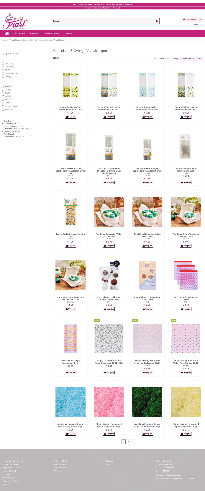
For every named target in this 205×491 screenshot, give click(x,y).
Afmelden (58, 471)
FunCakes (109, 239)
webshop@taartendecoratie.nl (170, 475)
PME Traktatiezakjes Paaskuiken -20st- (70, 361)
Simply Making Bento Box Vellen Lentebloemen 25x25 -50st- (147, 362)
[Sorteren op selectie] (188, 58)
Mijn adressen (60, 464)
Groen (8, 96)
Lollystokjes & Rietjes (12, 131)
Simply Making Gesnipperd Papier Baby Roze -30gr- (109, 425)
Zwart (8, 109)
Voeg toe (70, 117)
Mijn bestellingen (61, 461)
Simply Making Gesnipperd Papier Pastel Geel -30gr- (186, 425)
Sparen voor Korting (11, 481)
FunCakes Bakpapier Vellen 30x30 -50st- (147, 235)
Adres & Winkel (10, 471)
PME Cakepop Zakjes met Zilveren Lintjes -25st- (109, 298)
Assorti (9, 86)
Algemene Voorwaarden (13, 468)
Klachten (7, 484)
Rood (8, 100)
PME (109, 302)
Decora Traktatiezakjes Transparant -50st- (186, 169)
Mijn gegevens (60, 468)
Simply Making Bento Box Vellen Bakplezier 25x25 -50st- (109, 361)
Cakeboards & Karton (12, 123)
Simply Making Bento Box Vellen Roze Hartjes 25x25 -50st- (185, 362)
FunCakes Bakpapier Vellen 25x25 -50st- (109, 235)
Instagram (110, 464)
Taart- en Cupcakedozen (13, 126)
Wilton (9, 77)
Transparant (11, 106)
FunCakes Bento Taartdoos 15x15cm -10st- (186, 235)
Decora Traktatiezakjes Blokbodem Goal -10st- (186, 108)
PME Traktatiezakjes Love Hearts (185, 298)
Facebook (110, 461)
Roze (8, 103)
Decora (70, 175)
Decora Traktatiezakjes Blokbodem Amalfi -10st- (70, 108)
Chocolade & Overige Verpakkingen (18, 129)
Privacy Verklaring (11, 464)
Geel (8, 93)
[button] (19, 33)
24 (199, 59)
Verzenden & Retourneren (14, 461)
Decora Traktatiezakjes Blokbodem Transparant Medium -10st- (109, 170)
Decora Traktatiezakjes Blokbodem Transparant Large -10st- (70, 170)
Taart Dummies (9, 134)
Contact (7, 474)
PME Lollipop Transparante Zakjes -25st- (147, 298)
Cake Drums (8, 121)
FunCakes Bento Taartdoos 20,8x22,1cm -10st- (70, 298)
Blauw (8, 90)
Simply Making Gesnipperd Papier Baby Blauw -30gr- (71, 425)
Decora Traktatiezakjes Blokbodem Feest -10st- (147, 108)
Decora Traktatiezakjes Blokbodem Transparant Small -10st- (147, 170)
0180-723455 (164, 471)
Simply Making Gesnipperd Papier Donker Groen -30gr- (147, 425)
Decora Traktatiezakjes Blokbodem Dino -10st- (109, 108)
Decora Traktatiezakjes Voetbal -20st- (70, 235)
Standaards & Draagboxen (14, 137)
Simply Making (12, 73)
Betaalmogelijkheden (12, 478)
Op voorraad (11, 54)
